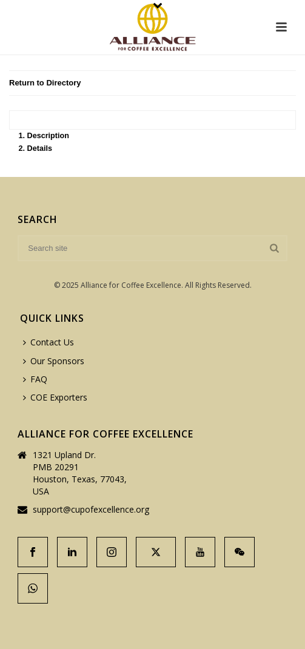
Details (39, 148)
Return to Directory (45, 82)
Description (48, 135)
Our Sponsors (53, 361)
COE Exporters (55, 397)
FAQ (35, 379)
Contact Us (48, 342)
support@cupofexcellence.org (91, 509)
